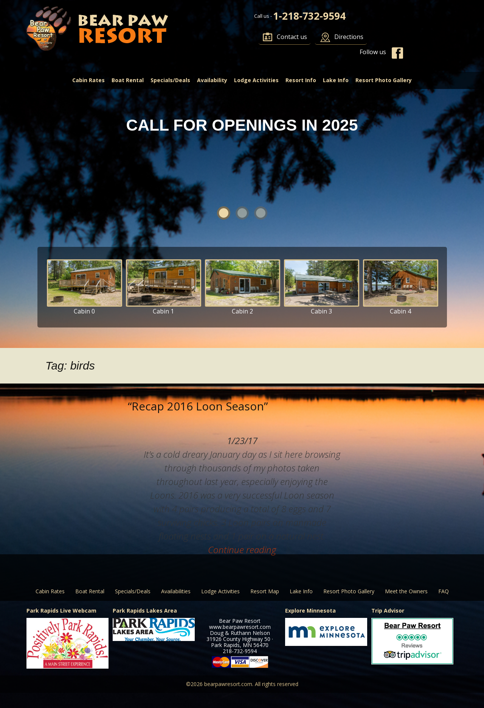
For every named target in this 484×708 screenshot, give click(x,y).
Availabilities (176, 591)
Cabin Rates (88, 80)
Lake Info (336, 80)
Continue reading (242, 549)
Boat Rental (128, 80)
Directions (348, 37)
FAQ (443, 591)
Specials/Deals (170, 80)
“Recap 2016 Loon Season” (198, 406)
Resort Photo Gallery (383, 80)
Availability (212, 80)
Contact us (292, 37)
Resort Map (264, 591)
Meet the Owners (406, 591)
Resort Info (300, 80)
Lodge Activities (256, 80)
